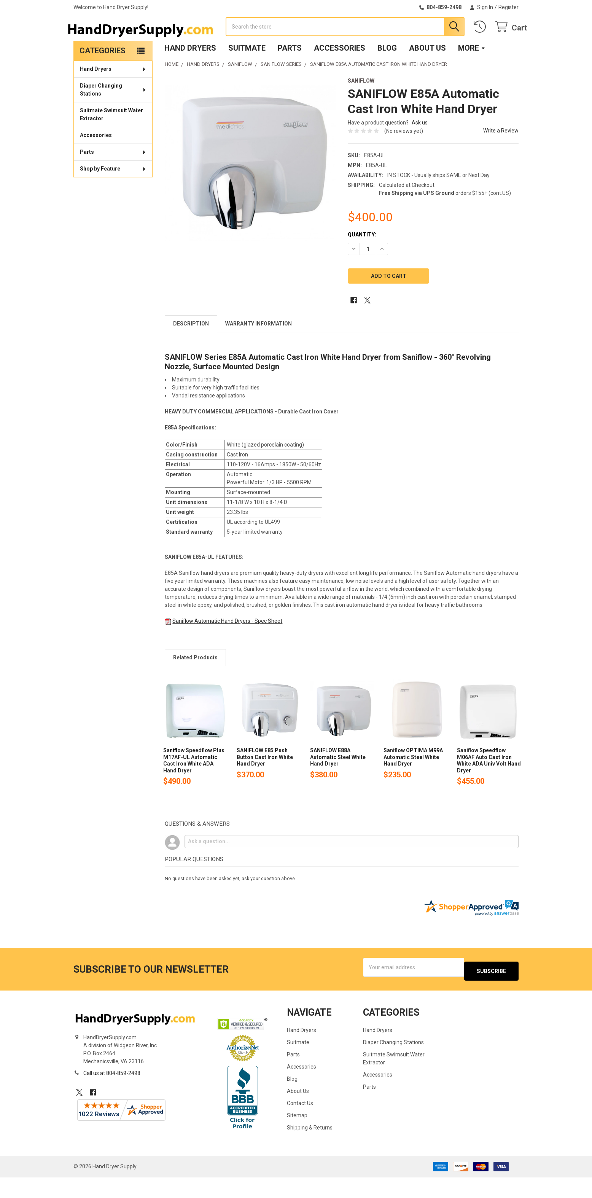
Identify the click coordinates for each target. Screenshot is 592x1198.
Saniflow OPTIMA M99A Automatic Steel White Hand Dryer (413, 781)
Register (508, 7)
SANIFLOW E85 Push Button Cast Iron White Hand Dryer (265, 781)
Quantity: (362, 259)
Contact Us (300, 1124)
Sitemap (297, 1136)
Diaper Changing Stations (113, 114)
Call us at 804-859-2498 (111, 1094)
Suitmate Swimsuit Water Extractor (111, 139)
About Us (427, 72)
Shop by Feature (113, 193)
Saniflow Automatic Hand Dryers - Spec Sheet (227, 645)
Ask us (420, 147)
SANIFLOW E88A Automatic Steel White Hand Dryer (338, 781)
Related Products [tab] (195, 682)
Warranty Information (258, 348)
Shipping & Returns (310, 1148)
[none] (250, 187)
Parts (290, 72)
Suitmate (247, 72)
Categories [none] (103, 75)
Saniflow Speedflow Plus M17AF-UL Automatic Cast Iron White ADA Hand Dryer (193, 785)
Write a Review (501, 155)
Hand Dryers (190, 72)
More (471, 72)
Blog (387, 72)
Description (191, 348)
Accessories (339, 72)
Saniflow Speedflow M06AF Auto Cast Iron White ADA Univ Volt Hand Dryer (489, 785)
